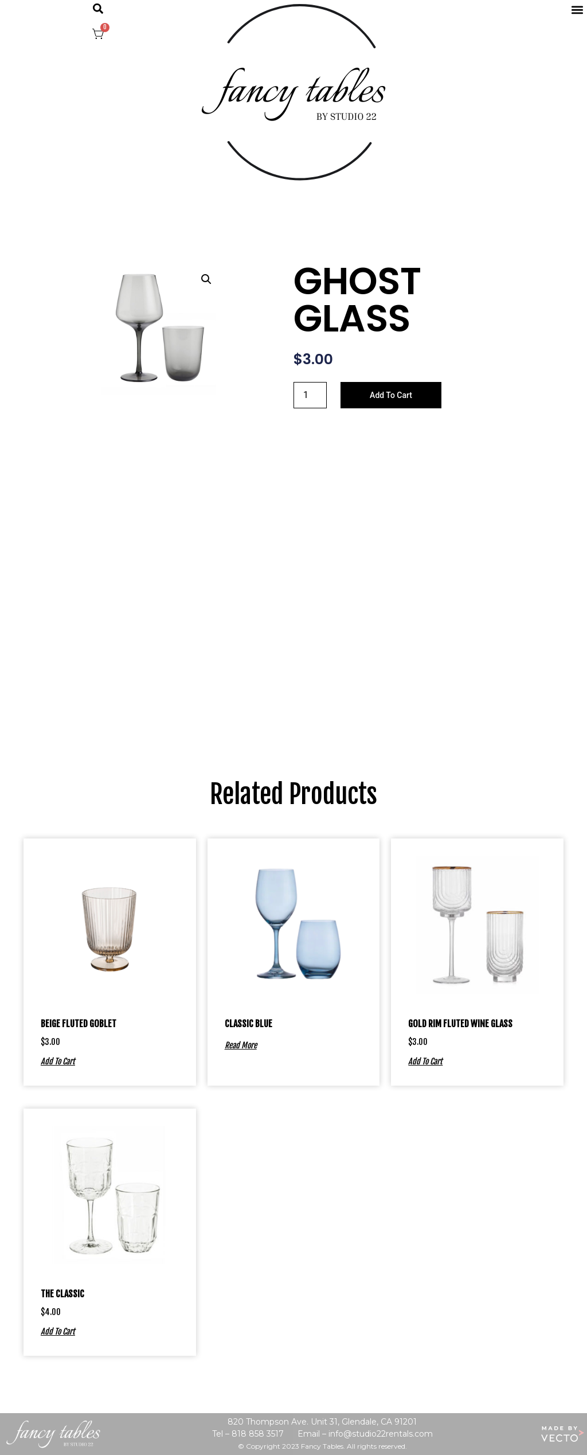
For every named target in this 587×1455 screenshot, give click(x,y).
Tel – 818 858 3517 (248, 1434)
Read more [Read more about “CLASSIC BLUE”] (241, 1045)
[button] (98, 8)
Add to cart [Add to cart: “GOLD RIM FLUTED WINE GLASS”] (425, 1061)
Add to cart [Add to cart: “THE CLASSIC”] (58, 1331)
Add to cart (391, 395)
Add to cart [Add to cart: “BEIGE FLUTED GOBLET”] (58, 1061)
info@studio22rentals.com (380, 1434)
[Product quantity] (310, 395)
